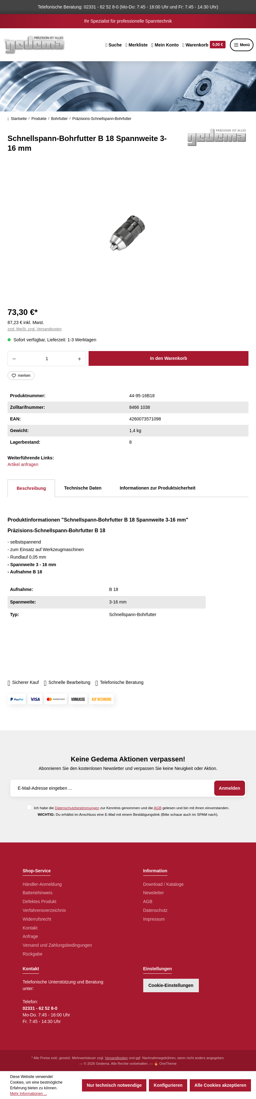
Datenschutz (155, 910)
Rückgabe (32, 953)
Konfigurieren (168, 1085)
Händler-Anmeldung (42, 884)
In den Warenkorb (168, 358)
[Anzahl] (47, 358)
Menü (242, 44)
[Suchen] (114, 45)
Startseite (17, 118)
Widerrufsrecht (37, 919)
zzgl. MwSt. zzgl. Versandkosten (35, 329)
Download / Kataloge (163, 884)
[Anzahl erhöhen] (79, 358)
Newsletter (153, 892)
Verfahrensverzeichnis (44, 910)
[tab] (31, 488)
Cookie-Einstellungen (171, 985)
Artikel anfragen (23, 464)
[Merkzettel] (136, 45)
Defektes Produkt (39, 901)
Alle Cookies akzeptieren (220, 1085)
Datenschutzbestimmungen (77, 808)
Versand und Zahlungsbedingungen (57, 945)
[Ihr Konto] (165, 45)
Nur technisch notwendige (114, 1085)
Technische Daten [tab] (82, 487)
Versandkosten (116, 1058)
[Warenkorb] (204, 45)
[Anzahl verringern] (14, 358)
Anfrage (30, 936)
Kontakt (30, 927)
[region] (128, 232)
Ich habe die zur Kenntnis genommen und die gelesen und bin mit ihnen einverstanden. (131, 808)
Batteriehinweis (37, 892)
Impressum (154, 919)
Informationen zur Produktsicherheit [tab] (157, 487)
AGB (158, 808)
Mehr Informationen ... (28, 1093)
